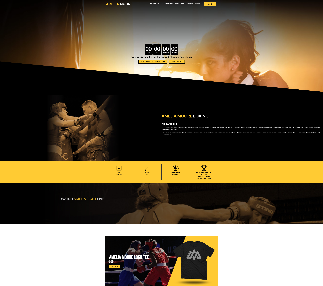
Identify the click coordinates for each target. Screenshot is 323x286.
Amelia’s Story (154, 3)
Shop (182, 3)
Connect (198, 3)
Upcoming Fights (167, 3)
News (177, 3)
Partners (190, 3)
